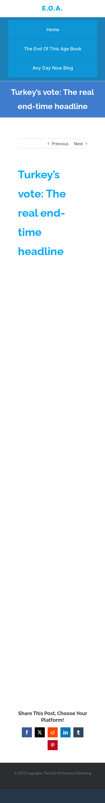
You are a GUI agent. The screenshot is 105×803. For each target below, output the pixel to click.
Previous (60, 143)
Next (78, 143)
